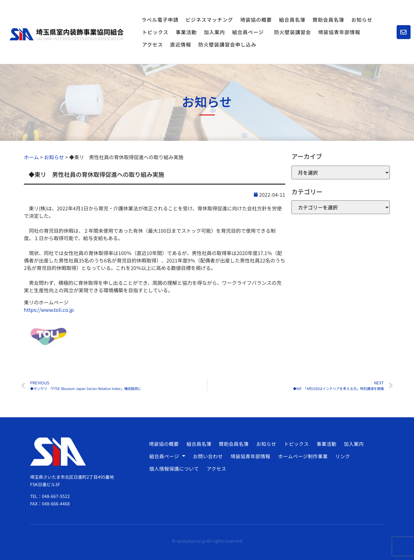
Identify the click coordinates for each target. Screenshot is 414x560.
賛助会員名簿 (328, 19)
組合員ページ (249, 32)
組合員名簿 (292, 19)
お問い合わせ (207, 456)
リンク (340, 456)
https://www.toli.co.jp (49, 309)
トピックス (155, 32)
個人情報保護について (174, 468)
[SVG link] (66, 34)
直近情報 (180, 44)
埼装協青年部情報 (339, 32)
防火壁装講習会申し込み (227, 44)
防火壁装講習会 (292, 32)
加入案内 (214, 32)
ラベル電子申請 (160, 19)
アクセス (152, 44)
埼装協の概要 (256, 19)
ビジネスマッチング (209, 19)
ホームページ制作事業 (301, 456)
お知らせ (361, 19)
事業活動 (186, 32)
